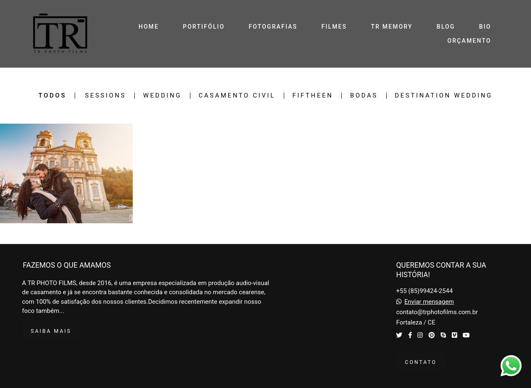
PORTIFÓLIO (204, 26)
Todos (52, 96)
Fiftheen (312, 96)
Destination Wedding (444, 96)
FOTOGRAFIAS (272, 26)
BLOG (446, 26)
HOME (149, 26)
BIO (485, 26)
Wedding (162, 96)
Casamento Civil (237, 96)
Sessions (105, 96)
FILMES (334, 26)
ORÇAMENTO (469, 40)
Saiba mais (51, 331)
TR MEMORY (392, 26)
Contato (421, 362)
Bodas (364, 96)
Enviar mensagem (429, 302)
